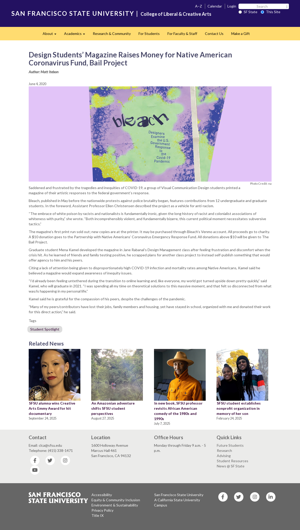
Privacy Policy (102, 510)
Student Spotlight (44, 329)
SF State (248, 12)
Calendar (214, 6)
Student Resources (232, 461)
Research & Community (112, 33)
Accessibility (101, 494)
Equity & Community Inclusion (115, 500)
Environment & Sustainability (114, 505)
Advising (224, 455)
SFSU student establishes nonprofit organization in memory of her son (239, 408)
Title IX (97, 515)
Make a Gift (240, 33)
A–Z (198, 6)
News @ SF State (230, 466)
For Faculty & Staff (182, 33)
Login (231, 6)
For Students (149, 33)
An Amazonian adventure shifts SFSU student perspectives (113, 408)
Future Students (230, 445)
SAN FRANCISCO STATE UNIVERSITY (72, 13)
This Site (270, 12)
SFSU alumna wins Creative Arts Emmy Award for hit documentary (52, 408)
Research (224, 450)
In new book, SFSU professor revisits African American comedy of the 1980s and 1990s (178, 411)
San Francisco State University (178, 494)
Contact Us (214, 33)
